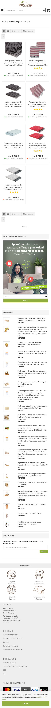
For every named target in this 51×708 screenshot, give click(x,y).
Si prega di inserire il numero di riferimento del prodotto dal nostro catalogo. (23, 542)
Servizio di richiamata (10, 646)
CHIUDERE (25, 703)
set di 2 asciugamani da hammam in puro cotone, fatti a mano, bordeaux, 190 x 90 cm (37, 63)
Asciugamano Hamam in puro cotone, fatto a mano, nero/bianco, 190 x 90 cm (13, 63)
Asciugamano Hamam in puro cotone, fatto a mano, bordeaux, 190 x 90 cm (37, 104)
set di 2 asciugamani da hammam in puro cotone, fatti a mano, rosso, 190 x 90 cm (37, 146)
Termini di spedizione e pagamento (15, 666)
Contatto (6, 642)
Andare (43, 551)
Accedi (25, 301)
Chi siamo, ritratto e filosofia (12, 638)
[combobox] (28, 31)
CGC (4, 670)
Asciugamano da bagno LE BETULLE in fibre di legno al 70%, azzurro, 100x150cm (13, 146)
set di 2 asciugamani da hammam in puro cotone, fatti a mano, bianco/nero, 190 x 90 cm (13, 104)
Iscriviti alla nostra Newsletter (13, 650)
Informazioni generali (10, 635)
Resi (4, 674)
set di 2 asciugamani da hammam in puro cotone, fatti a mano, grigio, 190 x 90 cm (13, 187)
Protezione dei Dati (9, 662)
